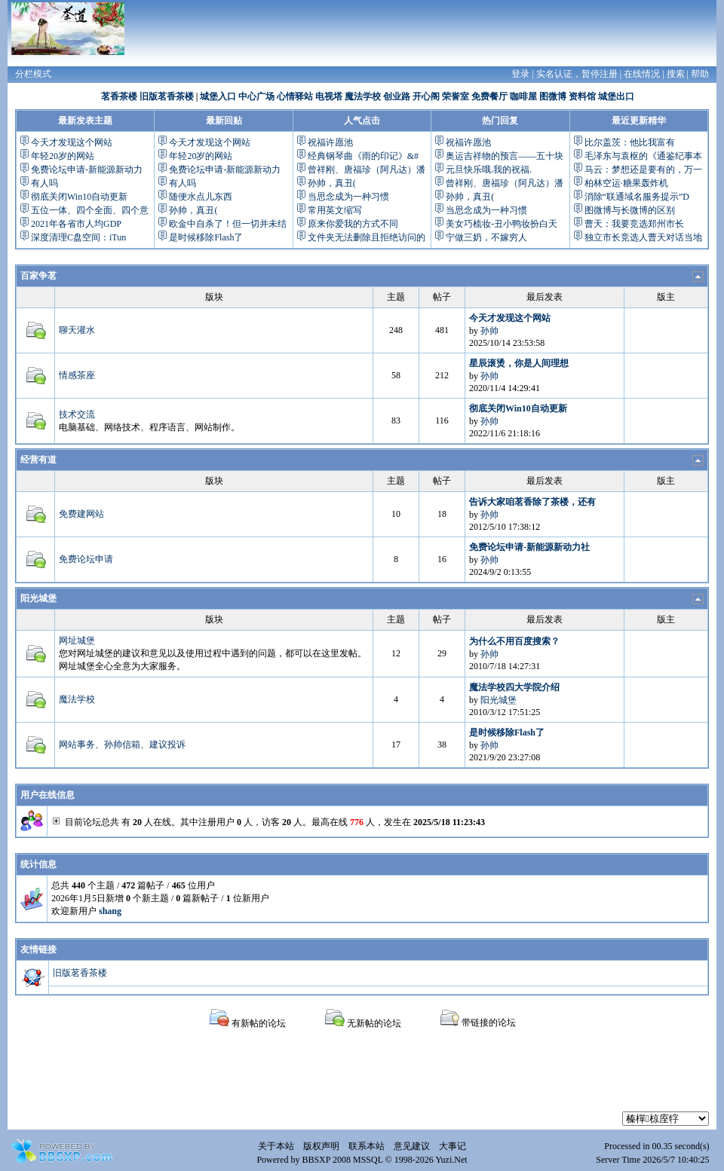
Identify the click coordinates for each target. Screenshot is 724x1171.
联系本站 (366, 1146)
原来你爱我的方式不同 (353, 224)
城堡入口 (218, 96)
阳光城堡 (38, 598)
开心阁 (426, 96)
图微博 (552, 96)
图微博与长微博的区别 (629, 210)
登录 (520, 74)
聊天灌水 (77, 330)
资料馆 (582, 96)
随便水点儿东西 (200, 196)
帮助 (700, 74)
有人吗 (44, 183)
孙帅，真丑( (193, 210)
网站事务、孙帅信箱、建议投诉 (122, 744)
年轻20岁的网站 (62, 156)
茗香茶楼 (119, 96)
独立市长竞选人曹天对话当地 (643, 237)
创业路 (396, 96)
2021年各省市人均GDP (76, 224)
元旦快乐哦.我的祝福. (489, 169)
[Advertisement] (362, 1077)
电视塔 (328, 96)
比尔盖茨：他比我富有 (629, 142)
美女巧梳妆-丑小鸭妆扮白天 (501, 224)
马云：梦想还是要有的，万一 (643, 169)
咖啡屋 (523, 96)
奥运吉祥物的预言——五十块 (504, 156)
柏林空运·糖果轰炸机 (626, 183)
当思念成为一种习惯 (348, 196)
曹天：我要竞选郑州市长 (634, 224)
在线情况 (642, 74)
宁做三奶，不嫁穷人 (486, 237)
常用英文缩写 (335, 210)
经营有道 (38, 459)
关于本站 (276, 1146)
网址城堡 (77, 640)
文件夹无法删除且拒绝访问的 (366, 237)
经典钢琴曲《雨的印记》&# (363, 156)
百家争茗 (38, 276)
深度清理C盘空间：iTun (78, 237)
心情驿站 (295, 96)
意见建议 (412, 1146)
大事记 (452, 1146)
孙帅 (489, 331)
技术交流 (77, 414)
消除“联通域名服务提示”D (636, 196)
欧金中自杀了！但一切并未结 (228, 224)
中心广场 (256, 96)
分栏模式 (33, 74)
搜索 (676, 74)
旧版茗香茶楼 (167, 96)
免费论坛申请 (86, 559)
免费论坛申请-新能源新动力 (87, 169)
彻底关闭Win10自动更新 (79, 196)
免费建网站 (81, 514)
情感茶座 (77, 375)
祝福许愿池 (330, 142)
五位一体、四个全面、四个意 (90, 210)
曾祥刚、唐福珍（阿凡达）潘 (366, 169)
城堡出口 (616, 96)
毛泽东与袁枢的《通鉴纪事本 (643, 156)
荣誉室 (455, 96)
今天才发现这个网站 (71, 142)
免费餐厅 (489, 96)
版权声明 (321, 1146)
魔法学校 (363, 96)
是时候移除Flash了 (206, 237)
